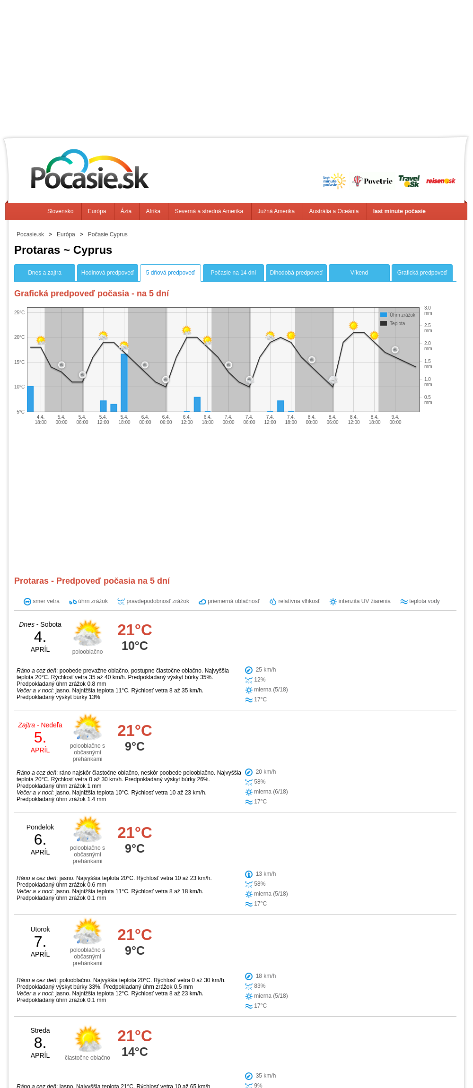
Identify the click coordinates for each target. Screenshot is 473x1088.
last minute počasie (399, 211)
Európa (97, 211)
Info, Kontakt (129, 1064)
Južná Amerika (276, 211)
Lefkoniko (230, 950)
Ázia (126, 211)
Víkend (359, 272)
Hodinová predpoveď (107, 272)
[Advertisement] (236, 66)
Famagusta (198, 918)
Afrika (153, 211)
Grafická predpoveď (422, 272)
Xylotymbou (199, 934)
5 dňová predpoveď (170, 272)
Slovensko (60, 211)
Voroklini (194, 950)
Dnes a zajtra (44, 272)
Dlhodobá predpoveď (296, 272)
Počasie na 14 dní (233, 272)
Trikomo (237, 934)
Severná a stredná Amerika (209, 211)
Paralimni (262, 902)
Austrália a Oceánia (334, 211)
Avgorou (236, 918)
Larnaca (265, 950)
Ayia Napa (224, 902)
